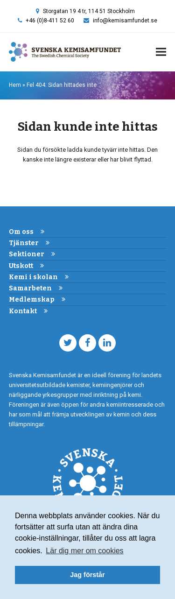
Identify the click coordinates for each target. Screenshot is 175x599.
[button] (161, 52)
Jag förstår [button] (87, 574)
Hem (15, 85)
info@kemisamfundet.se (125, 20)
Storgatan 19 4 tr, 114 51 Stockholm (89, 11)
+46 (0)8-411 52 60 (50, 20)
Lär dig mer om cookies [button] (84, 551)
